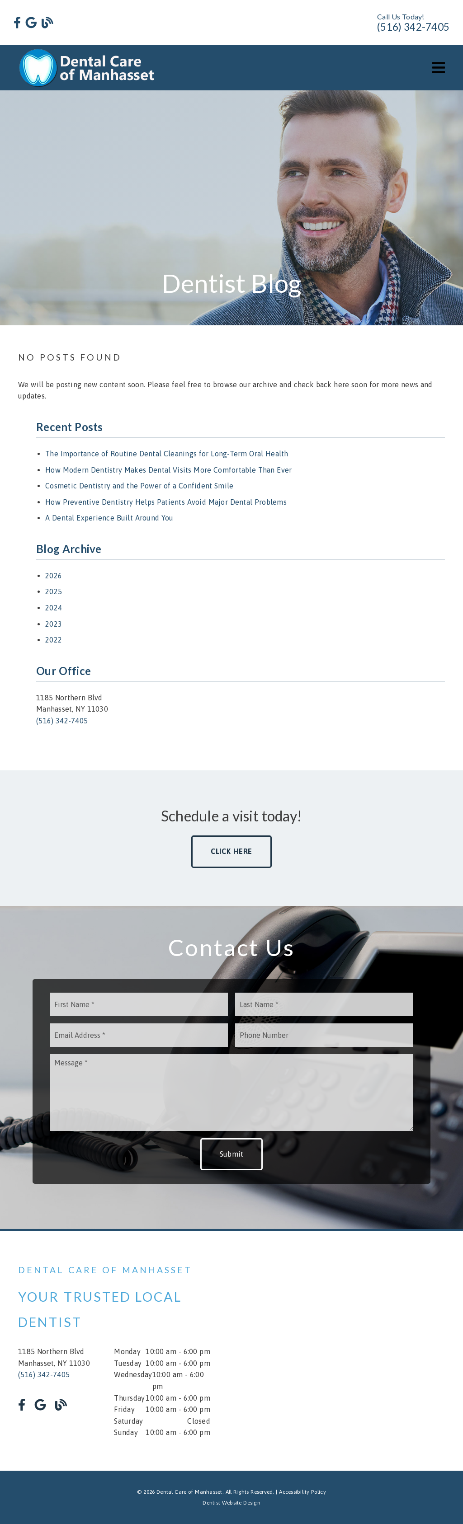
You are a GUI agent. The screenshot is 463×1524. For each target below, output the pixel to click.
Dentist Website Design (231, 1503)
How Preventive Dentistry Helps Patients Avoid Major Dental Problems (166, 502)
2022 (53, 640)
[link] (17, 22)
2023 (53, 624)
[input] (139, 1004)
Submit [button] (232, 1154)
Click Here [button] (232, 851)
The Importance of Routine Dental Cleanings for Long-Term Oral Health (166, 454)
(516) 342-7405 (413, 27)
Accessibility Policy (302, 1492)
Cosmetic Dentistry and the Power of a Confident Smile (139, 486)
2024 (53, 608)
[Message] (231, 1092)
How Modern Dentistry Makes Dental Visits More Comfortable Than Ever (168, 470)
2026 (53, 576)
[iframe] (349, 1351)
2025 (53, 591)
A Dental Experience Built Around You (109, 518)
